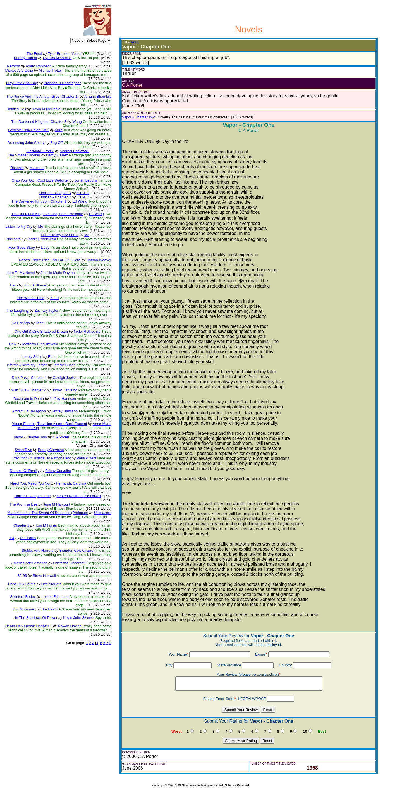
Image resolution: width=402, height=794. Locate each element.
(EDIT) (134, 42)
